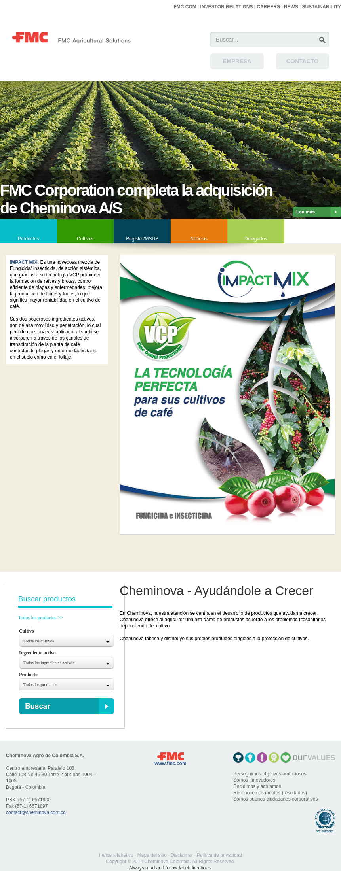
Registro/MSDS (142, 239)
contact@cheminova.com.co (36, 812)
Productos (28, 239)
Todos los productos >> (40, 617)
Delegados (255, 239)
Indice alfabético (116, 855)
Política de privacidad (219, 855)
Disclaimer (182, 855)
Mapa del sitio (152, 855)
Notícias (199, 239)
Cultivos (85, 239)
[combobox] (66, 641)
